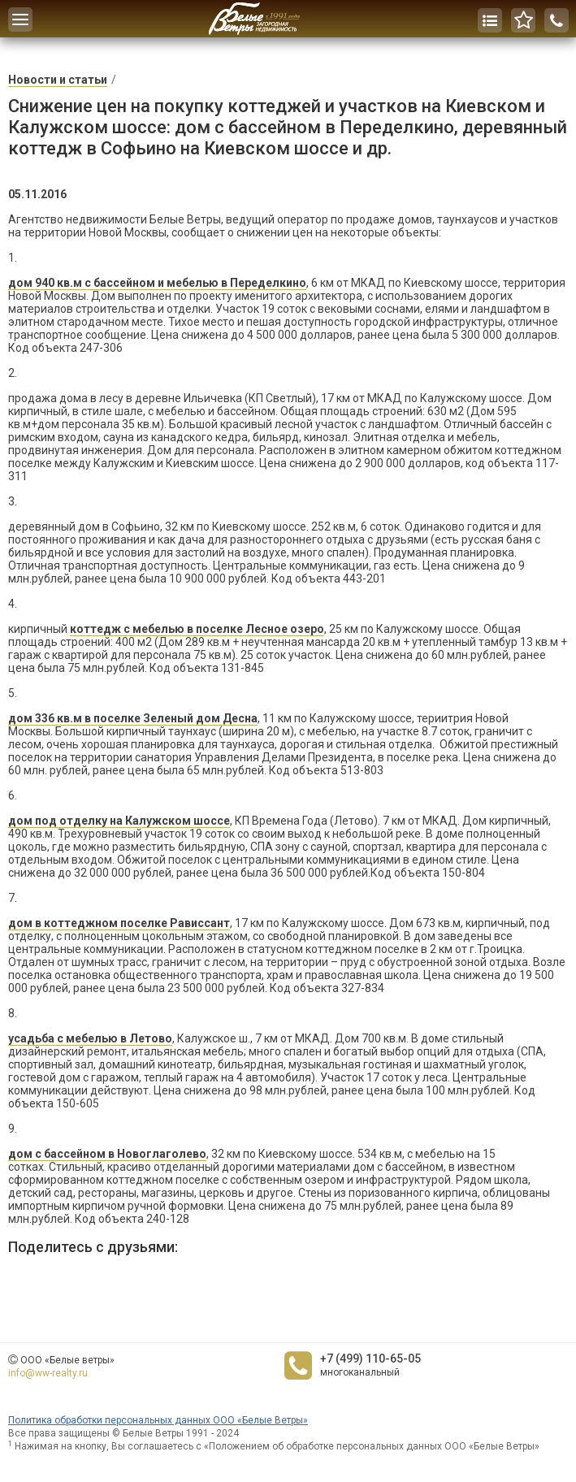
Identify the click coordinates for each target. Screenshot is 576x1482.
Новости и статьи (57, 79)
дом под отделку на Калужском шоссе (119, 820)
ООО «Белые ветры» (67, 1360)
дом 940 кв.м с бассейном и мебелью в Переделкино (157, 282)
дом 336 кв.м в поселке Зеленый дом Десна (133, 718)
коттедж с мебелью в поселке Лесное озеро (197, 628)
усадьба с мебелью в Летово (90, 1038)
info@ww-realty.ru (48, 1373)
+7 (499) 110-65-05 (370, 1358)
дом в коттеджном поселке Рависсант (119, 923)
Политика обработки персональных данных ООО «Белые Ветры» (158, 1420)
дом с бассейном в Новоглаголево (107, 1153)
